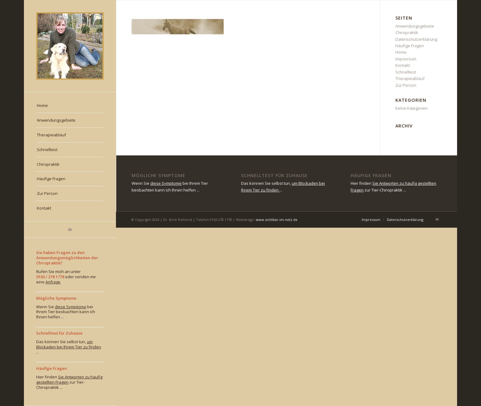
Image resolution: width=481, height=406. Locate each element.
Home (400, 52)
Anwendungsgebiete (414, 26)
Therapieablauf (410, 78)
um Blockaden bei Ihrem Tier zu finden (68, 344)
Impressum (405, 59)
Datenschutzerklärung (416, 39)
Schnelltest (405, 72)
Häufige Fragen (409, 45)
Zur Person (405, 85)
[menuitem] (70, 105)
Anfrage (52, 282)
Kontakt (402, 65)
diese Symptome (70, 306)
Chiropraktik (406, 32)
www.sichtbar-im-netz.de (277, 219)
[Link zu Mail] (70, 229)
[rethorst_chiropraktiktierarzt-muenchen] (70, 46)
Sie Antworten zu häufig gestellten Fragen (69, 379)
